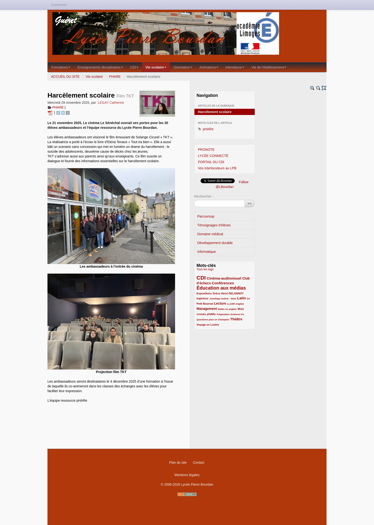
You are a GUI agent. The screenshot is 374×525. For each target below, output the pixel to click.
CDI (134, 67)
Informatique (206, 252)
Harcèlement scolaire (215, 112)
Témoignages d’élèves (214, 225)
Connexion (59, 5)
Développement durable (215, 243)
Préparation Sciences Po (230, 314)
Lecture (220, 303)
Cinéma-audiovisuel (224, 278)
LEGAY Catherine (111, 102)
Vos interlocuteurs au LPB (217, 168)
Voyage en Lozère (208, 324)
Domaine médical (210, 234)
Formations (60, 67)
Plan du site (178, 462)
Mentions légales (186, 475)
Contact (198, 462)
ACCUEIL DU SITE (65, 76)
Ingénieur (202, 298)
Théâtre (236, 319)
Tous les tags (205, 269)
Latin (241, 298)
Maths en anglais (227, 309)
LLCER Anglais (235, 303)
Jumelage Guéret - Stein (222, 298)
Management (207, 309)
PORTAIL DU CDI (211, 162)
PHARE (114, 76)
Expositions (204, 293)
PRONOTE (206, 149)
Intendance (234, 67)
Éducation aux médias (221, 288)
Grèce (216, 293)
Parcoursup (205, 216)
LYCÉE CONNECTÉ (213, 156)
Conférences (223, 283)
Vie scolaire (155, 67)
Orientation (182, 67)
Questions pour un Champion (213, 319)
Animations (208, 67)
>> (249, 203)
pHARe (205, 129)
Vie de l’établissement (268, 67)
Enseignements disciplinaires (100, 67)
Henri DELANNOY (232, 293)
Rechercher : (203, 196)
